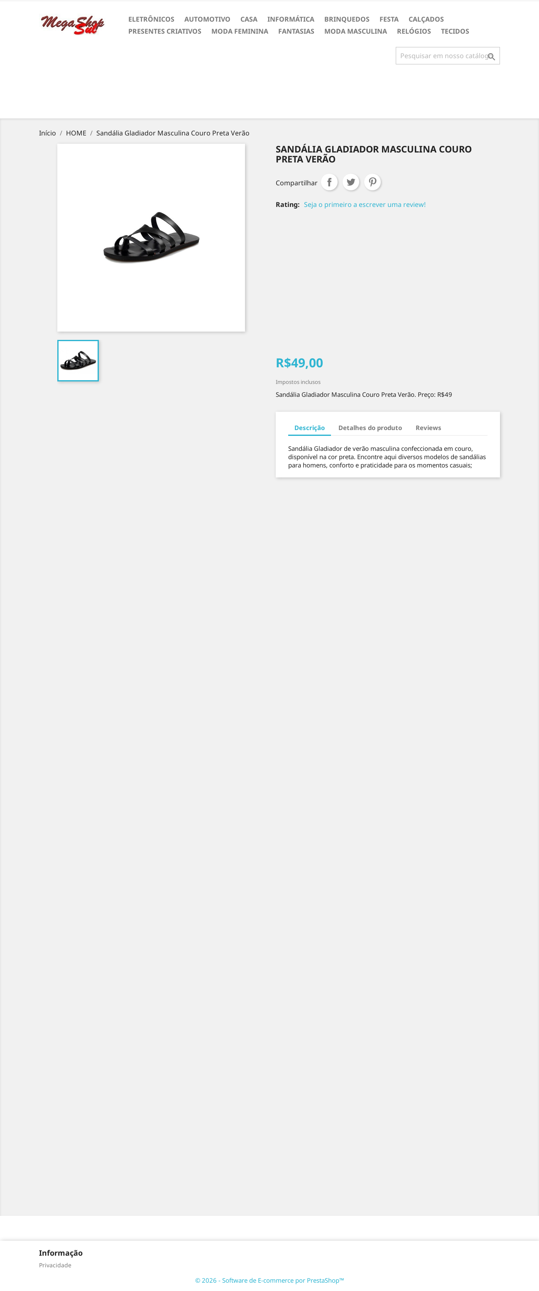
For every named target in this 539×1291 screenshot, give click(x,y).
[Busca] (448, 55)
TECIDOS (455, 31)
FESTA (389, 19)
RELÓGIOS (414, 31)
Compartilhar (329, 182)
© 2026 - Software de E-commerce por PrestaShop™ (269, 1280)
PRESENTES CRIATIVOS (164, 31)
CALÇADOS (426, 19)
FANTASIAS (296, 31)
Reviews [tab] (428, 427)
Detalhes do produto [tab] (370, 427)
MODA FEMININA (239, 31)
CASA (248, 19)
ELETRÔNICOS (151, 19)
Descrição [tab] (309, 427)
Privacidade (55, 1265)
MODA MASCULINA (355, 31)
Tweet (351, 182)
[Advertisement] (269, 94)
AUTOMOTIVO (207, 19)
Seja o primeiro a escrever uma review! (365, 204)
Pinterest (372, 182)
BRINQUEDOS (347, 19)
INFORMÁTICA (290, 19)
